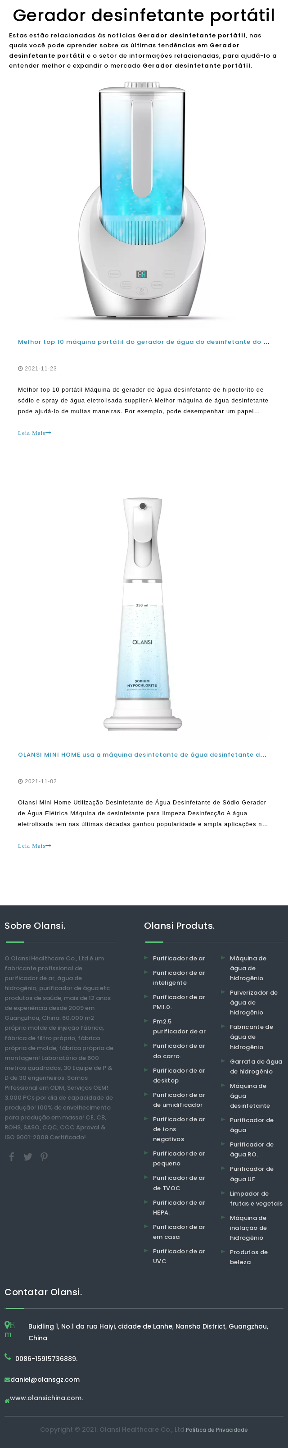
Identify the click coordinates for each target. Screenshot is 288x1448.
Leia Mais (35, 432)
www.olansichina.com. (46, 1398)
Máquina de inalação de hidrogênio (248, 1228)
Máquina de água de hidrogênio (248, 968)
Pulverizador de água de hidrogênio (254, 1002)
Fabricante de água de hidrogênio (252, 1037)
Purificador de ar (179, 958)
